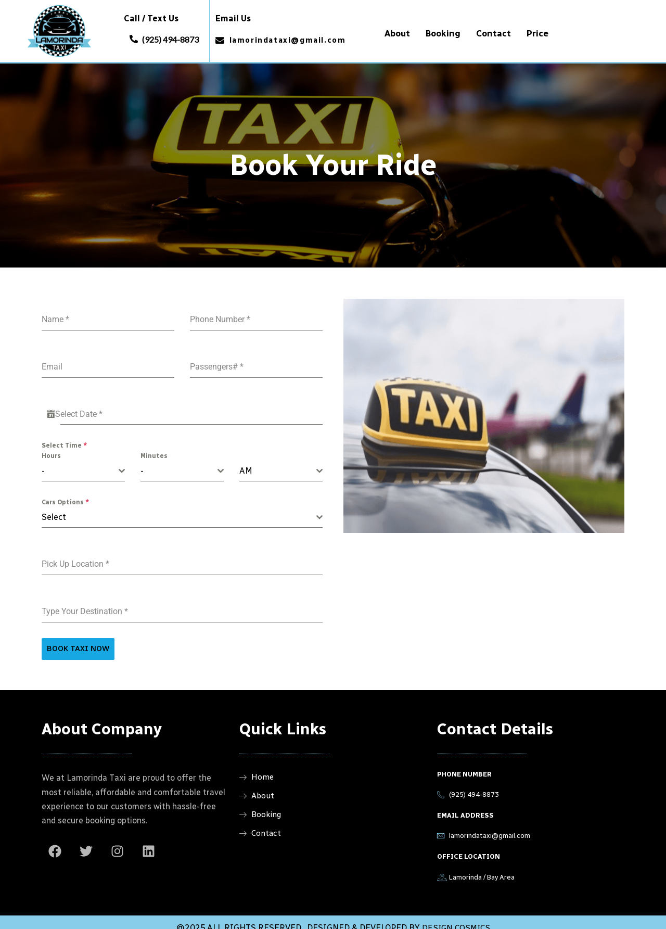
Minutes (154, 448)
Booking (443, 33)
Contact (493, 33)
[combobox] (83, 463)
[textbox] (179, 509)
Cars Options (65, 494)
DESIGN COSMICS (456, 917)
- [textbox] (43, 463)
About (397, 33)
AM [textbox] (245, 463)
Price (537, 33)
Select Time (64, 437)
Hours (51, 448)
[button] (164, 36)
